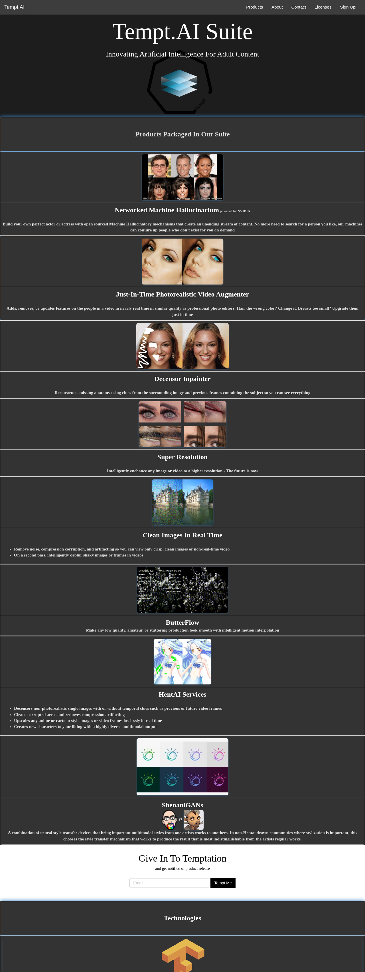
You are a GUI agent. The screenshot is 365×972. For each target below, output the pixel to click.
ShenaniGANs (182, 805)
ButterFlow (182, 622)
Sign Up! (348, 7)
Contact (298, 7)
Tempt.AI (14, 7)
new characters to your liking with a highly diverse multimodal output (93, 726)
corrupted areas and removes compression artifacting (76, 714)
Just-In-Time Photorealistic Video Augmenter (182, 294)
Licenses (323, 7)
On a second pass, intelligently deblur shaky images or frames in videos (78, 555)
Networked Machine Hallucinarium (167, 210)
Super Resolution (182, 457)
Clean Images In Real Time (182, 535)
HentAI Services (182, 694)
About (277, 7)
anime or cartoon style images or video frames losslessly (89, 720)
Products (254, 7)
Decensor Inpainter (182, 378)
